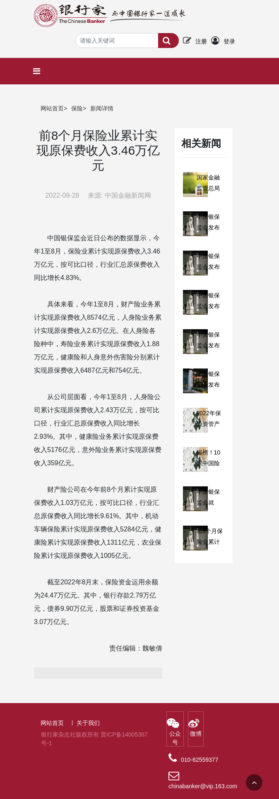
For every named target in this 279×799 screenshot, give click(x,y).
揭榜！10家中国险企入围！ (209, 463)
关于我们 (88, 723)
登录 (229, 41)
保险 (77, 108)
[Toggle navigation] (39, 71)
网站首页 (52, 108)
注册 (201, 41)
